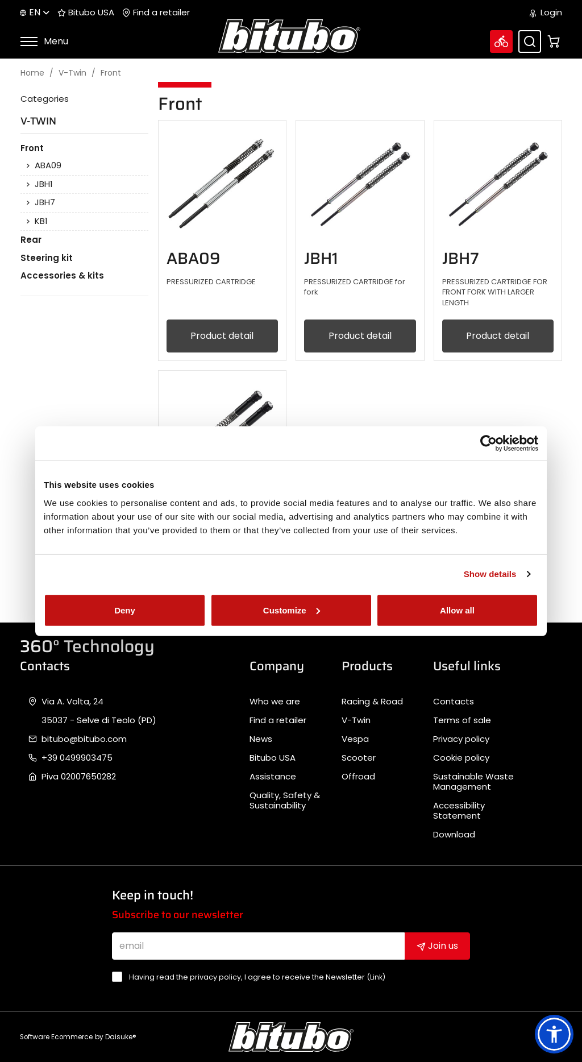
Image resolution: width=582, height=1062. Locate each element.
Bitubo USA (85, 12)
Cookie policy (461, 758)
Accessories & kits (62, 275)
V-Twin (72, 73)
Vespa (355, 739)
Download (454, 834)
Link (376, 977)
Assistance (273, 776)
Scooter (359, 758)
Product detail (221, 335)
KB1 (41, 221)
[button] (554, 1034)
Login (546, 12)
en (34, 12)
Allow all (457, 610)
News (261, 739)
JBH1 (44, 184)
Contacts (453, 701)
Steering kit (46, 257)
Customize (291, 610)
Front (111, 73)
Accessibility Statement (459, 810)
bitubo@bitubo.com (84, 739)
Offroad (358, 776)
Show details (490, 574)
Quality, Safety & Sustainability (285, 800)
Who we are (275, 701)
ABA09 (48, 165)
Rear (30, 239)
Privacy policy (461, 739)
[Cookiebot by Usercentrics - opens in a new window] (488, 443)
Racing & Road (372, 701)
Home (32, 73)
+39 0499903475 (77, 758)
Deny (124, 610)
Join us (437, 945)
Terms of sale (462, 720)
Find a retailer (156, 12)
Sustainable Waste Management (473, 781)
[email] (258, 946)
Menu (44, 41)
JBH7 (45, 202)
